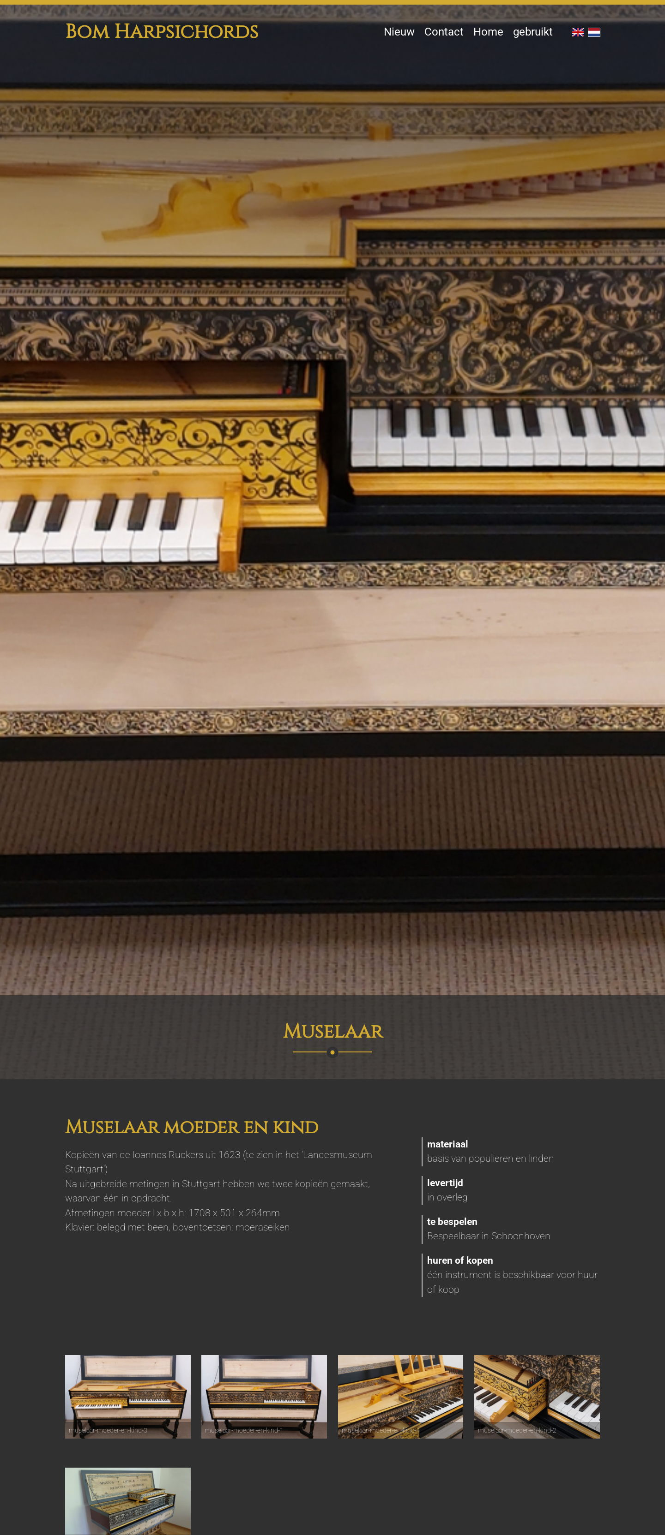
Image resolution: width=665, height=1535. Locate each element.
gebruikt (533, 31)
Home (488, 31)
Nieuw (399, 31)
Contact (444, 31)
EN (578, 32)
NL (594, 32)
